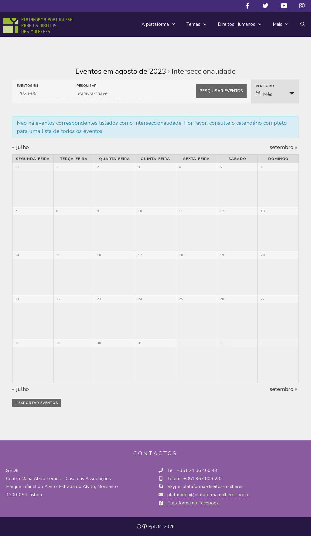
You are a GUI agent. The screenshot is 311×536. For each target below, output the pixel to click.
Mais (283, 24)
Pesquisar (87, 85)
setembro (283, 147)
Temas (199, 24)
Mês (264, 94)
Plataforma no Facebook (189, 503)
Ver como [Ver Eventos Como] (265, 86)
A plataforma (161, 24)
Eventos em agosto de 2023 (120, 71)
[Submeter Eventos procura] (221, 91)
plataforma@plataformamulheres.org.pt (204, 495)
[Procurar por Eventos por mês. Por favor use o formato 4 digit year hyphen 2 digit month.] (42, 93)
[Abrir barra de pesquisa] (302, 24)
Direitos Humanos (242, 24)
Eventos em (27, 85)
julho (20, 147)
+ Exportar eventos (36, 403)
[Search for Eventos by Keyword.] (112, 93)
